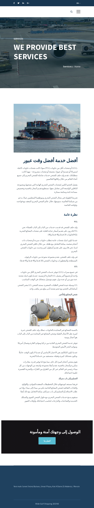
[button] (78, 11)
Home (77, 66)
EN (78, 3)
